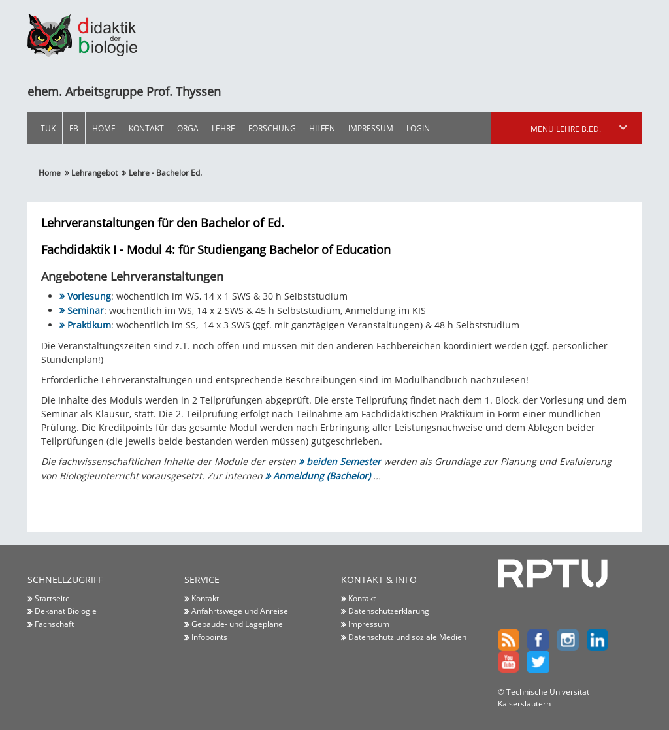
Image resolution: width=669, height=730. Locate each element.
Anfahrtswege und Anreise (239, 611)
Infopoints (209, 636)
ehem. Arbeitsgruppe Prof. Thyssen (124, 91)
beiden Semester (343, 461)
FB (73, 128)
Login (418, 128)
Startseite (52, 598)
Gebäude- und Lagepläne (237, 623)
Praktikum (89, 325)
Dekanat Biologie (66, 611)
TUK (48, 128)
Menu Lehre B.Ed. (579, 128)
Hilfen (322, 128)
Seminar (85, 310)
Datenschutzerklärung (388, 611)
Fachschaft (54, 623)
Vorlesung (89, 296)
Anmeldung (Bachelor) (321, 475)
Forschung (272, 128)
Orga (188, 128)
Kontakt (146, 128)
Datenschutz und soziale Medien (407, 636)
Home (104, 128)
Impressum (370, 128)
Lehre (223, 128)
